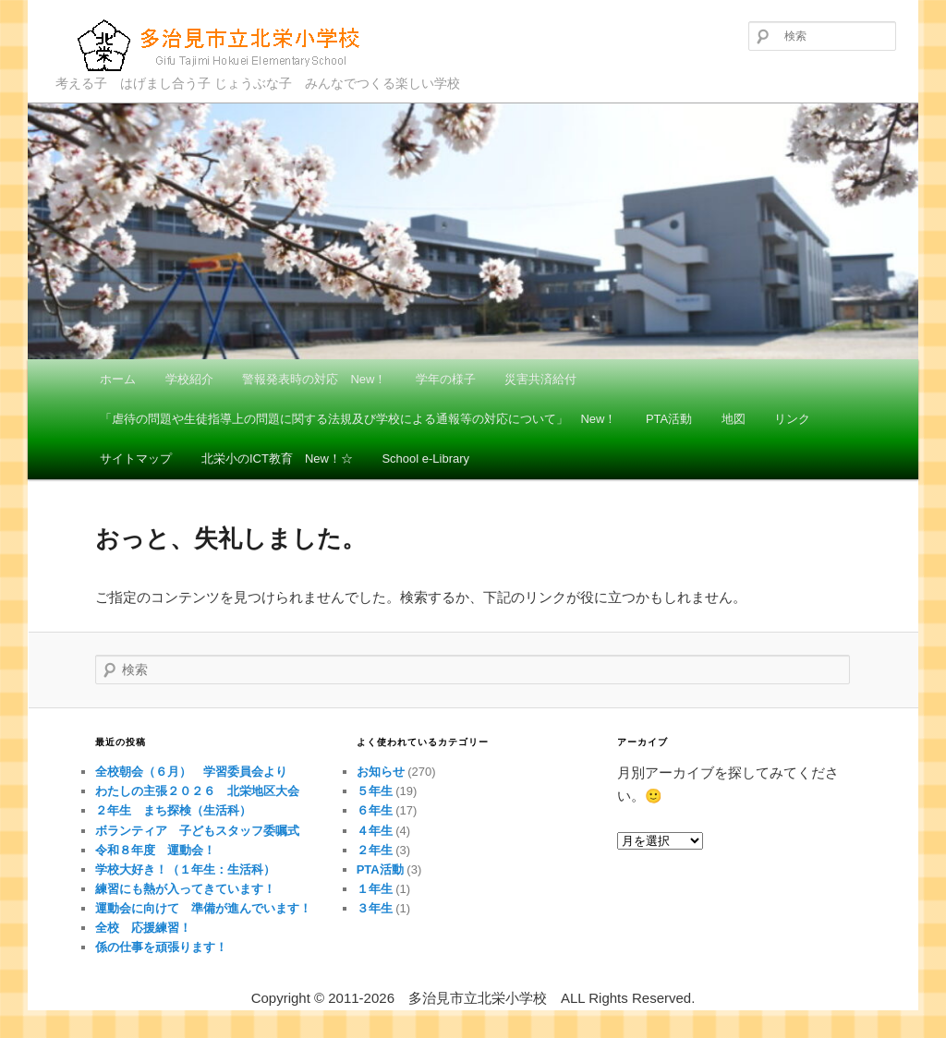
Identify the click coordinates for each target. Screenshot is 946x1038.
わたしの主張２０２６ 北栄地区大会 (197, 791)
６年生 (375, 810)
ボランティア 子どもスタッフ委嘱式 (197, 831)
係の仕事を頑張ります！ (167, 947)
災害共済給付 (540, 379)
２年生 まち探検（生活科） (173, 810)
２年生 (375, 850)
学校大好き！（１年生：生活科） (185, 869)
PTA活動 (669, 419)
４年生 (375, 831)
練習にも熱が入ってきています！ (185, 889)
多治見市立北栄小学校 (222, 45)
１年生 (375, 889)
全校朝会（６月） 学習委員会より (191, 771)
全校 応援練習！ (143, 928)
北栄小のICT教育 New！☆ (277, 458)
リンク (792, 419)
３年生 (375, 908)
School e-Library (425, 458)
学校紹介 (189, 379)
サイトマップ (136, 458)
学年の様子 (446, 379)
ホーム (118, 379)
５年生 (375, 791)
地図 (734, 419)
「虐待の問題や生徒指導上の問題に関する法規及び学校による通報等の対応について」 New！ (358, 419)
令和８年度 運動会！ (155, 850)
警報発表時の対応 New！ (314, 379)
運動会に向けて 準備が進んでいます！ (203, 908)
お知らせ (381, 771)
